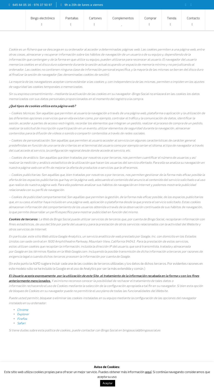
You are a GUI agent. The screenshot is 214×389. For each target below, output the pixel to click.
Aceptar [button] (108, 383)
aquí (148, 372)
